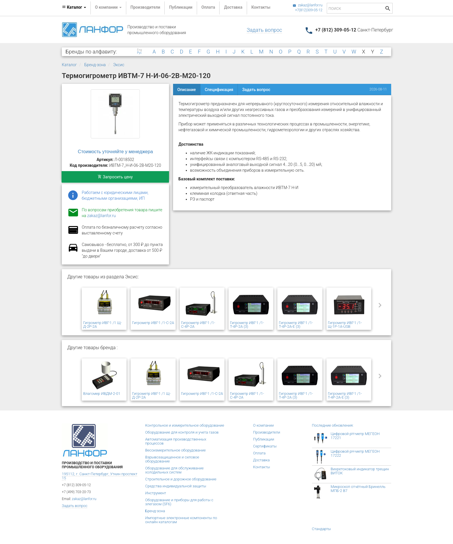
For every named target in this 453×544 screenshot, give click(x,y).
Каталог (69, 64)
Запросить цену (115, 177)
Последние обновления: (333, 425)
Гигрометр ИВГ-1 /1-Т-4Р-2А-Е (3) (296, 325)
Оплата (208, 7)
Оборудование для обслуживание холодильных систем (174, 470)
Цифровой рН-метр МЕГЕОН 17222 (355, 453)
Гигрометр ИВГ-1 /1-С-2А (153, 323)
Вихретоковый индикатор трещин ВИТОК (360, 471)
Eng (139, 50)
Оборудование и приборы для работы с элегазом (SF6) (179, 502)
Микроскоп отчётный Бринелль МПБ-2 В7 (358, 488)
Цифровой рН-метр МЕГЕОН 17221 (355, 436)
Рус (139, 52)
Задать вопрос (264, 30)
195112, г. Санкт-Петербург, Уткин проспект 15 (99, 476)
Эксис (119, 64)
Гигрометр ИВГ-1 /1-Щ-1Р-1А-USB (345, 325)
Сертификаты (265, 446)
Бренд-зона (95, 64)
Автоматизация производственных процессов (176, 441)
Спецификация (219, 89)
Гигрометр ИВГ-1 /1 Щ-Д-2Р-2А (102, 325)
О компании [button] (108, 7)
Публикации (180, 7)
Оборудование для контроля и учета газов (182, 432)
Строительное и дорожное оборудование (181, 479)
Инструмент (155, 493)
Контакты (260, 7)
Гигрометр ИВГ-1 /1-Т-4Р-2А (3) (247, 325)
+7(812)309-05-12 (308, 10)
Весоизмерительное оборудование (175, 450)
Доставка (233, 7)
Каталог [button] (74, 7)
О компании (263, 425)
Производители (145, 7)
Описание (186, 89)
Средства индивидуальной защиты (175, 486)
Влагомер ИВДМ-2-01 (101, 393)
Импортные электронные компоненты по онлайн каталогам (181, 520)
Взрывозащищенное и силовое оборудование (172, 459)
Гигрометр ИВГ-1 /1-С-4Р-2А (198, 325)
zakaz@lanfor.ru (307, 5)
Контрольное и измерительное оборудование (184, 425)
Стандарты (321, 529)
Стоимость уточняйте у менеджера (115, 151)
